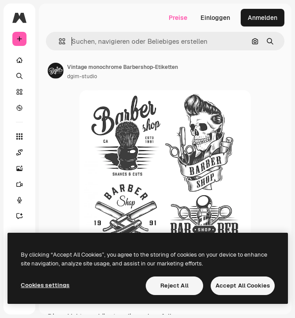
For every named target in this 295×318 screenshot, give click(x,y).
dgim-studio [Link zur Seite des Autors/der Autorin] (82, 76)
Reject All (174, 285)
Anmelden (262, 18)
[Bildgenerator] (19, 168)
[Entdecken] (19, 108)
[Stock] (19, 92)
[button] (58, 41)
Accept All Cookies (243, 285)
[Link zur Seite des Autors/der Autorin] (56, 71)
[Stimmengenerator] (19, 200)
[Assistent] (19, 216)
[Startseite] (19, 60)
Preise (178, 18)
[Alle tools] (19, 136)
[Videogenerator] (19, 184)
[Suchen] (19, 76)
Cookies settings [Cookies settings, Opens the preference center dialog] (45, 285)
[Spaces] (19, 152)
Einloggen (215, 18)
